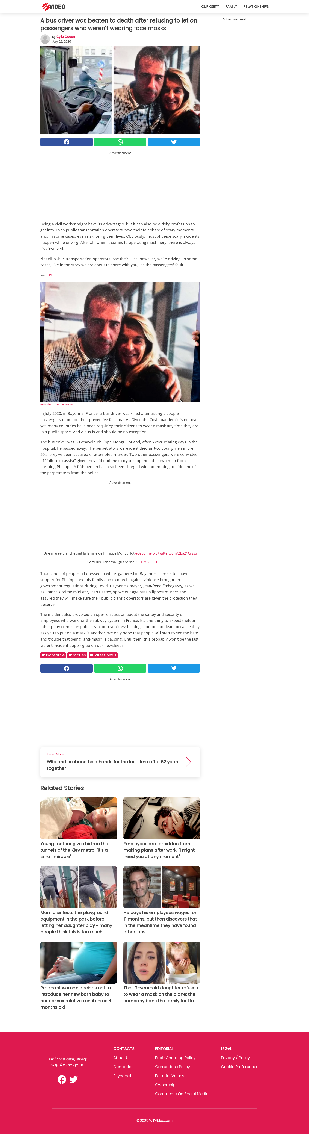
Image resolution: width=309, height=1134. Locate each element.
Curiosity (210, 6)
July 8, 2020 (149, 562)
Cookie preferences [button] (239, 1066)
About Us (122, 1057)
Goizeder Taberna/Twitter (56, 404)
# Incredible (53, 655)
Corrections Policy (172, 1066)
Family (231, 6)
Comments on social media (182, 1093)
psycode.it (123, 1075)
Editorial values (169, 1075)
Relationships (256, 6)
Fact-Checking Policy (175, 1057)
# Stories (77, 655)
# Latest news (103, 655)
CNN (48, 275)
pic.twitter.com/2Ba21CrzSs (175, 553)
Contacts (122, 1066)
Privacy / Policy (235, 1057)
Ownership (165, 1084)
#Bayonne (143, 553)
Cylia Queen (65, 37)
